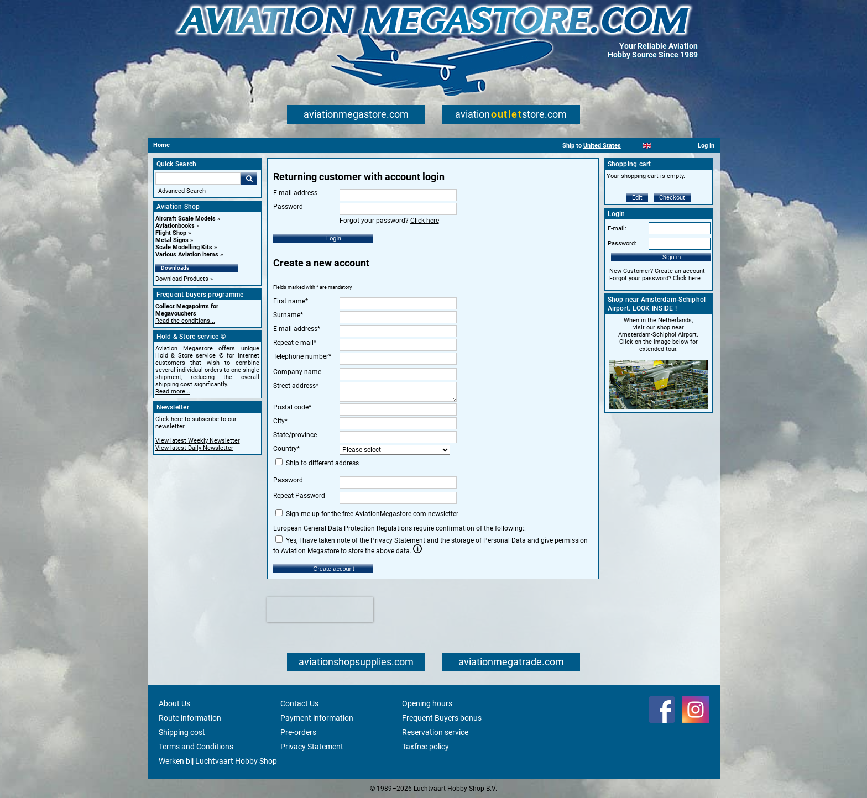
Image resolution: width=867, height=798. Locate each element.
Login (333, 238)
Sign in (671, 257)
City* (280, 421)
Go (249, 178)
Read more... (172, 391)
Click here (424, 220)
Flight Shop (170, 233)
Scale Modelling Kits (183, 247)
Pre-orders (298, 732)
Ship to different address (317, 462)
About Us (174, 703)
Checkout (672, 197)
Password (288, 480)
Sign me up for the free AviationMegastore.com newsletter (366, 513)
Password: (622, 243)
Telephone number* (302, 356)
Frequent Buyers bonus (442, 717)
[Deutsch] (674, 145)
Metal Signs (172, 240)
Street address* (295, 386)
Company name (297, 372)
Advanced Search (182, 191)
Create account (333, 568)
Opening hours (427, 703)
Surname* (288, 315)
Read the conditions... (185, 320)
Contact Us (299, 703)
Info (417, 548)
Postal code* (292, 407)
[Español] (660, 145)
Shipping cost (182, 732)
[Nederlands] (633, 145)
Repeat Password (299, 496)
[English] (647, 145)
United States (602, 145)
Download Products (181, 278)
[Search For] (198, 178)
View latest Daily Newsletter (194, 448)
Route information (190, 717)
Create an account (680, 271)
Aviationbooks (175, 225)
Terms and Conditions (196, 746)
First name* (290, 301)
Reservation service (435, 732)
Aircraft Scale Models (185, 218)
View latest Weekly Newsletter (197, 440)
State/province (295, 435)
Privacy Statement (311, 746)
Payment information (316, 717)
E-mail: (617, 228)
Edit (637, 197)
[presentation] (320, 609)
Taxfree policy (425, 746)
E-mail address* (296, 329)
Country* (286, 449)
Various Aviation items (186, 254)
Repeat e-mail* (294, 343)
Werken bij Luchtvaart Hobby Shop (218, 761)
